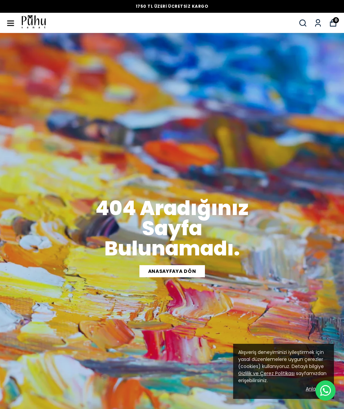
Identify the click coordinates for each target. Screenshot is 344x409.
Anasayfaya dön (172, 271)
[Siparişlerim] (318, 23)
